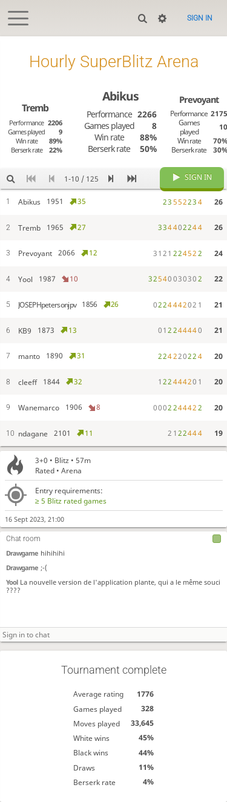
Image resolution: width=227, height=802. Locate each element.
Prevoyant (199, 99)
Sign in (199, 18)
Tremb (35, 107)
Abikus (120, 96)
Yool (12, 582)
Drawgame (22, 552)
